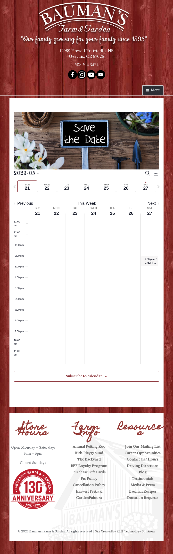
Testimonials (142, 479)
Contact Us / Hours (142, 459)
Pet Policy (89, 479)
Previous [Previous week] (23, 203)
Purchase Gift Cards (89, 472)
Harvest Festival (89, 491)
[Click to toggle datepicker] (26, 173)
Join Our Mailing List (142, 447)
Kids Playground (89, 453)
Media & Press (143, 485)
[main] (86, 252)
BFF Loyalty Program (89, 466)
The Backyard (89, 459)
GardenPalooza (89, 498)
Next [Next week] (153, 203)
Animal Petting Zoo (89, 447)
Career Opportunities (143, 453)
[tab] (27, 186)
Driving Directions (142, 466)
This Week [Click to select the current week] (86, 203)
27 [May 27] (149, 213)
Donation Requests (142, 498)
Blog (142, 472)
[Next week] (158, 186)
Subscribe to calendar (84, 376)
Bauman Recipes (142, 491)
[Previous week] (14, 186)
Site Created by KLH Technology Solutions (125, 531)
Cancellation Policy (89, 485)
